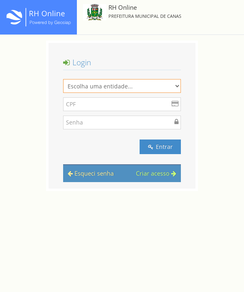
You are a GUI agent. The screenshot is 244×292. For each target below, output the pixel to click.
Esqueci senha (91, 173)
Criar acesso (156, 173)
